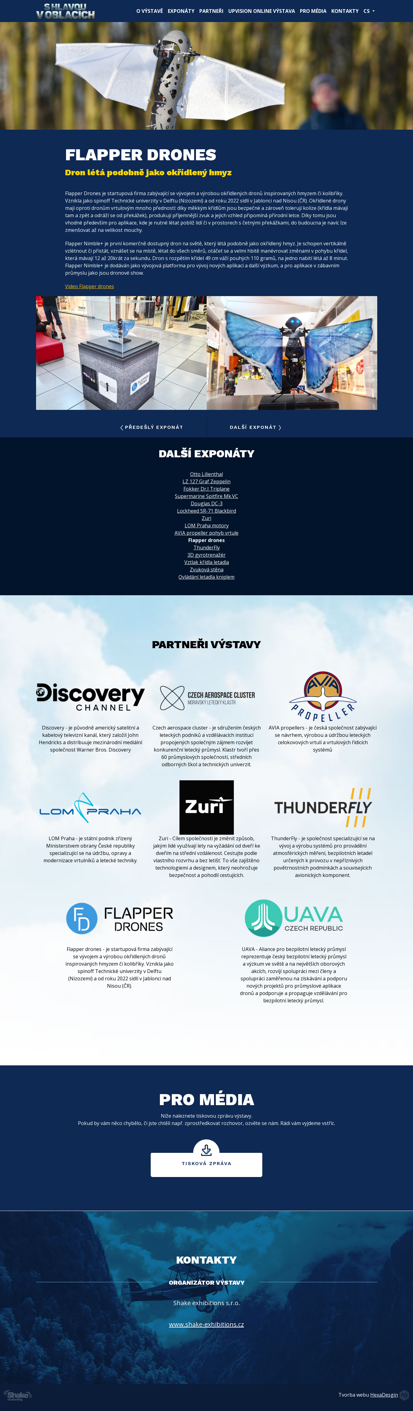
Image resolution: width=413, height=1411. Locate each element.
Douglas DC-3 (207, 503)
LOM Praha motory (207, 525)
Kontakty (345, 11)
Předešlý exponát (151, 427)
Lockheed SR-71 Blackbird (206, 510)
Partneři (211, 11)
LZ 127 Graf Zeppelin (206, 481)
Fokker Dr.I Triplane (206, 488)
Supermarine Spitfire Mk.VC (206, 496)
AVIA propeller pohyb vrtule (206, 532)
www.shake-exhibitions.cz (206, 1324)
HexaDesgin (384, 1394)
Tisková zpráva (207, 1163)
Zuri (206, 518)
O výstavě (150, 10)
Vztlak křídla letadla (206, 562)
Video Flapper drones (89, 286)
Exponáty (181, 11)
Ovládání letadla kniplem (206, 577)
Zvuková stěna (206, 569)
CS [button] (367, 11)
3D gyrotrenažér (206, 554)
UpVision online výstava (261, 11)
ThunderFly (207, 547)
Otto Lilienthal (206, 474)
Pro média (313, 11)
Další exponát (255, 427)
